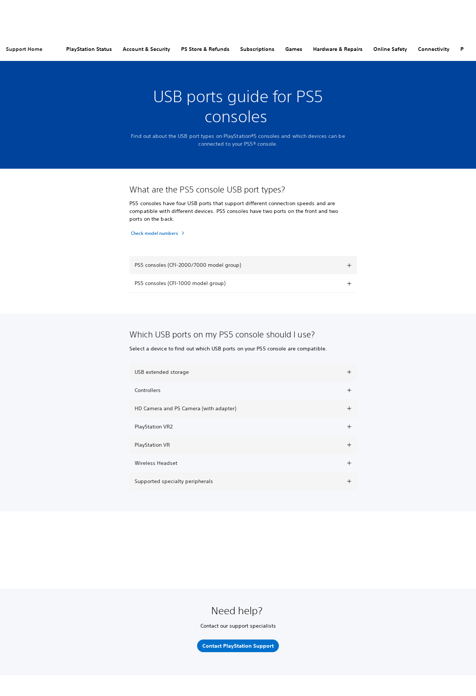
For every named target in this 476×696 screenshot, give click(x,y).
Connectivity (434, 49)
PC (463, 49)
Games (293, 49)
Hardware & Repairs (338, 49)
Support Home (24, 49)
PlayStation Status (89, 49)
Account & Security (146, 49)
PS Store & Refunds (205, 49)
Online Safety (390, 49)
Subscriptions (257, 49)
